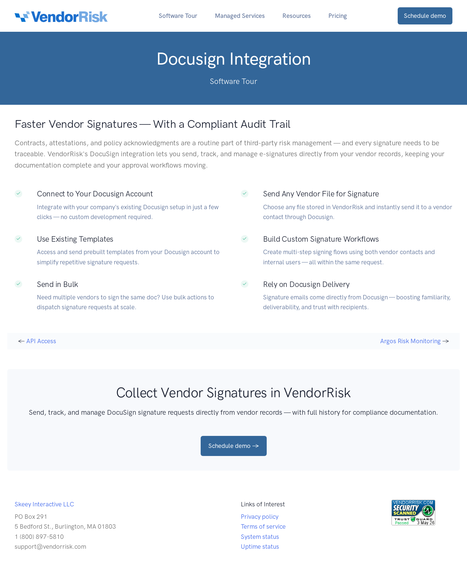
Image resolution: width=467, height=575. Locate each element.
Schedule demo (425, 15)
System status (260, 536)
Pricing (337, 15)
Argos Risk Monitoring (410, 341)
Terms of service (263, 526)
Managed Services (240, 15)
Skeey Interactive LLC (44, 504)
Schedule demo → (233, 445)
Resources (296, 15)
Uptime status (260, 546)
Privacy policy (259, 516)
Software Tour (178, 15)
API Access (41, 341)
